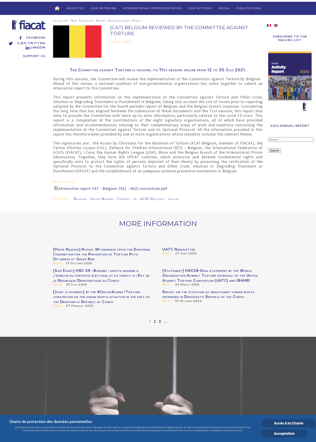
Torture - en (127, 199)
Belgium (80, 199)
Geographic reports (119, 20)
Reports (101, 20)
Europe (137, 20)
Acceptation (284, 433)
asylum (173, 199)
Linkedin (35, 47)
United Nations (102, 199)
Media (224, 8)
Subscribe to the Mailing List (290, 38)
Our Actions (200, 8)
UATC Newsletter (178, 249)
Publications (248, 8)
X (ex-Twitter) (27, 43)
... (165, 321)
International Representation (152, 8)
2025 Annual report (289, 125)
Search (274, 150)
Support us (34, 56)
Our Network (104, 8)
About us (75, 8)
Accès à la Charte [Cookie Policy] (288, 423)
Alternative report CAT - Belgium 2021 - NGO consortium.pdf (113, 188)
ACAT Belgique (152, 199)
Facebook (31, 37)
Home (74, 20)
